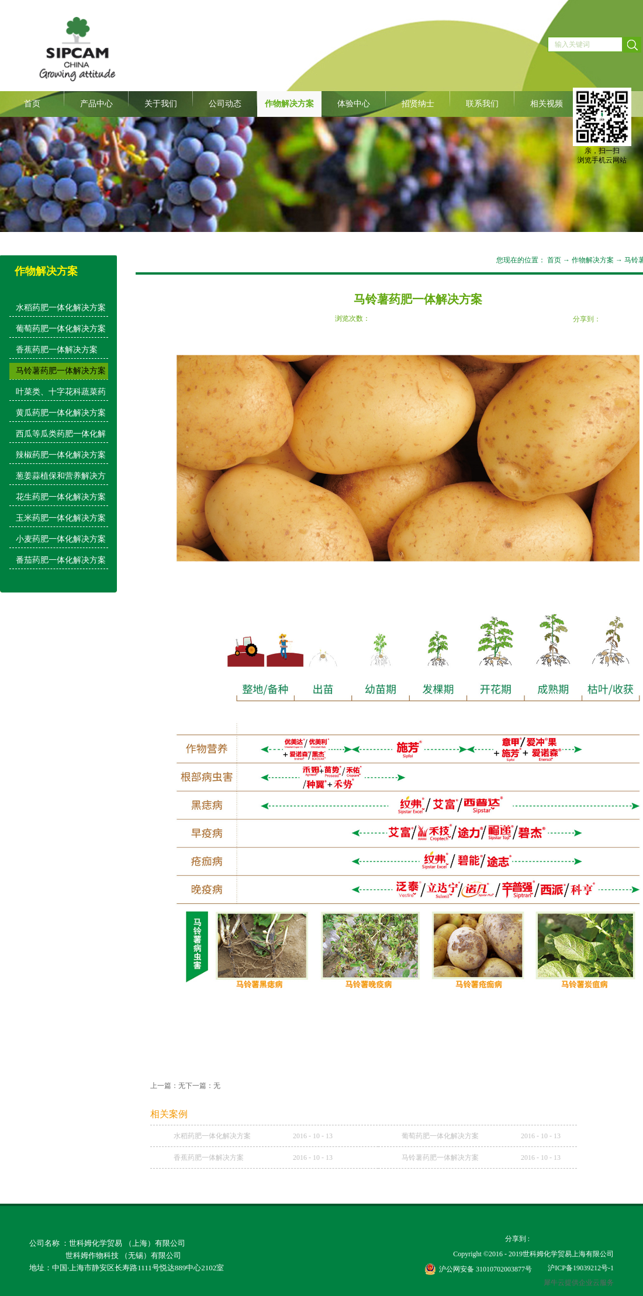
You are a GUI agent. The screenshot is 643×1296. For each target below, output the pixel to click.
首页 (32, 103)
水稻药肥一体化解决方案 (212, 1136)
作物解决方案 (593, 260)
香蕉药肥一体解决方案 (209, 1157)
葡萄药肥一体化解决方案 (440, 1136)
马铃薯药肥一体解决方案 (440, 1157)
